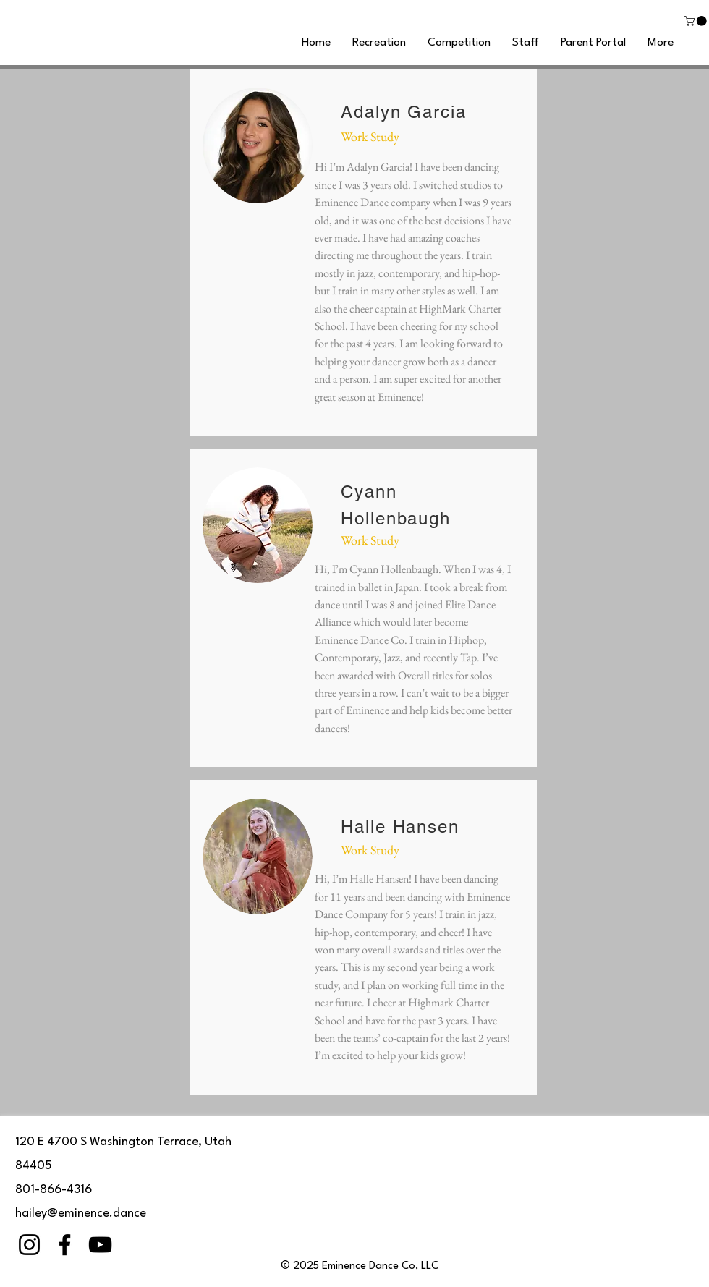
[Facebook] (65, 1245)
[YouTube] (100, 1245)
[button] (696, 21)
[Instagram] (29, 1245)
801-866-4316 (53, 1190)
